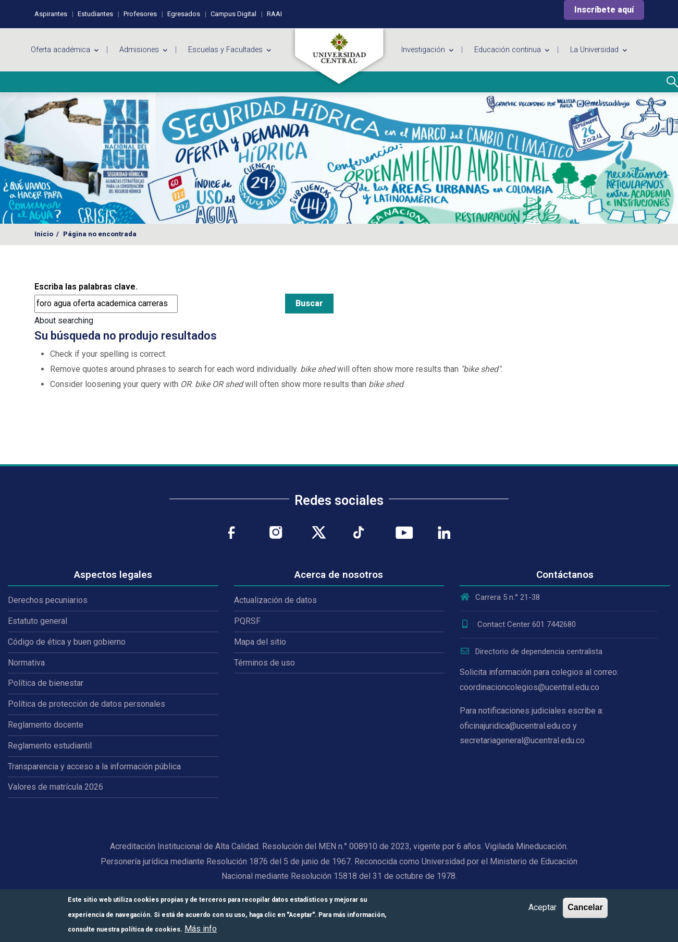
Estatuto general (37, 621)
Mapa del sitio (260, 642)
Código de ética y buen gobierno (67, 642)
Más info (200, 929)
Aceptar (542, 907)
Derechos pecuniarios (48, 600)
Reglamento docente (45, 725)
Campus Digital (233, 14)
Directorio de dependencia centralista (531, 651)
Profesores (140, 14)
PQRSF (247, 621)
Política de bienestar (45, 683)
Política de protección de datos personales (86, 704)
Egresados (183, 14)
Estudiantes (95, 14)
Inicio (43, 234)
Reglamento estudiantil (50, 746)
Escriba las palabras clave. (86, 287)
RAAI (274, 14)
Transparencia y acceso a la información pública (94, 766)
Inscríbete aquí (604, 10)
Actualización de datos (275, 600)
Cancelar (585, 907)
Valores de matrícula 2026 (55, 787)
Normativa (26, 663)
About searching (63, 320)
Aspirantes (50, 14)
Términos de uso (264, 663)
